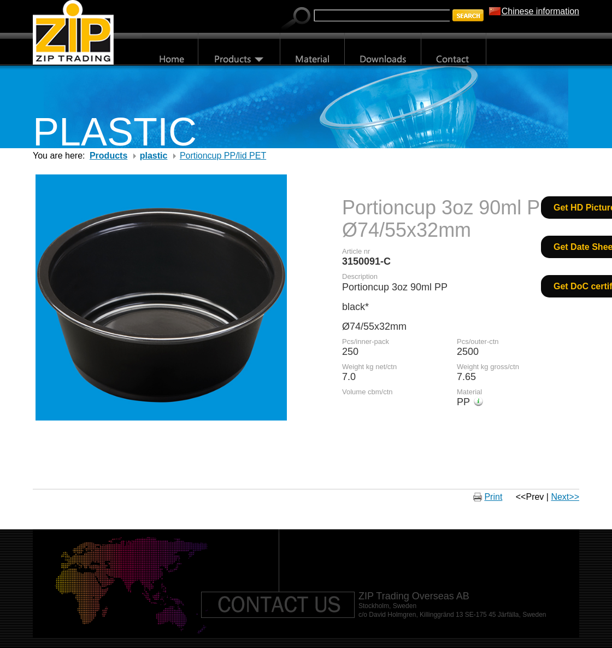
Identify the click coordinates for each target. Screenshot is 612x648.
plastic (154, 155)
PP (463, 401)
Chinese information (540, 11)
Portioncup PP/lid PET (223, 155)
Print (493, 496)
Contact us (278, 605)
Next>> (565, 496)
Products (108, 155)
